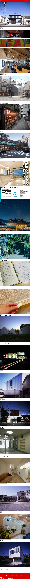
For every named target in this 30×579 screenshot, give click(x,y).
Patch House (1, 570)
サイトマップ (26, 575)
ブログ (14, 575)
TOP (1, 574)
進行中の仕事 (11, 575)
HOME (1, 575)
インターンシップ (18, 575)
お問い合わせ (22, 575)
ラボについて (4, 575)
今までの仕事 (7, 575)
